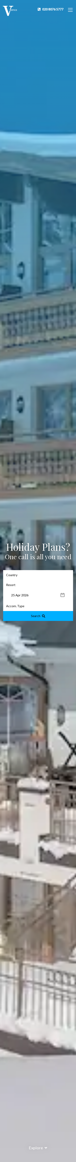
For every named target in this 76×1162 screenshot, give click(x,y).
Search (38, 616)
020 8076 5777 (50, 9)
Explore (38, 1147)
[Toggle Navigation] (70, 9)
